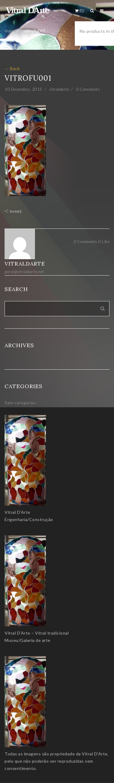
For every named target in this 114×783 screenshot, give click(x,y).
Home (10, 30)
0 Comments (87, 89)
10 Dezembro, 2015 (23, 89)
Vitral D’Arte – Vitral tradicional (37, 633)
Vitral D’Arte (17, 512)
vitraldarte (59, 89)
